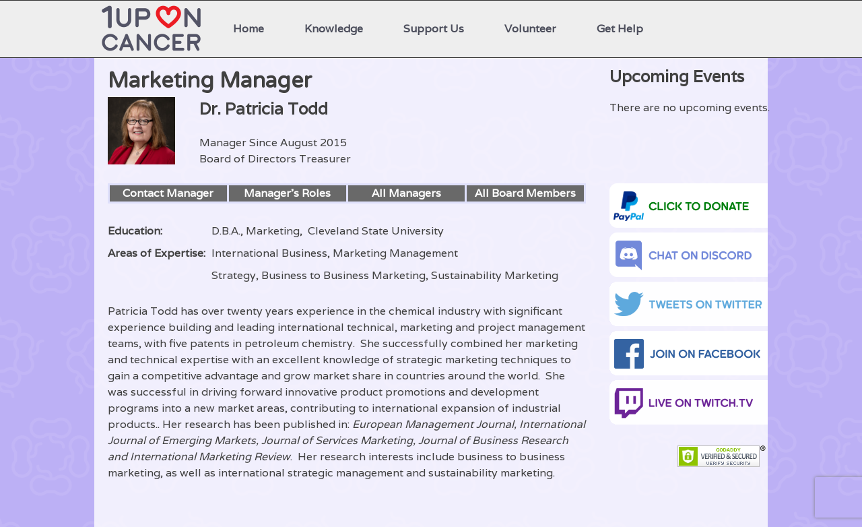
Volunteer (530, 29)
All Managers (406, 193)
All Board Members (525, 193)
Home (248, 29)
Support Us (433, 29)
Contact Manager (168, 193)
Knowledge (333, 29)
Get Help (620, 29)
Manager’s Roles (287, 193)
